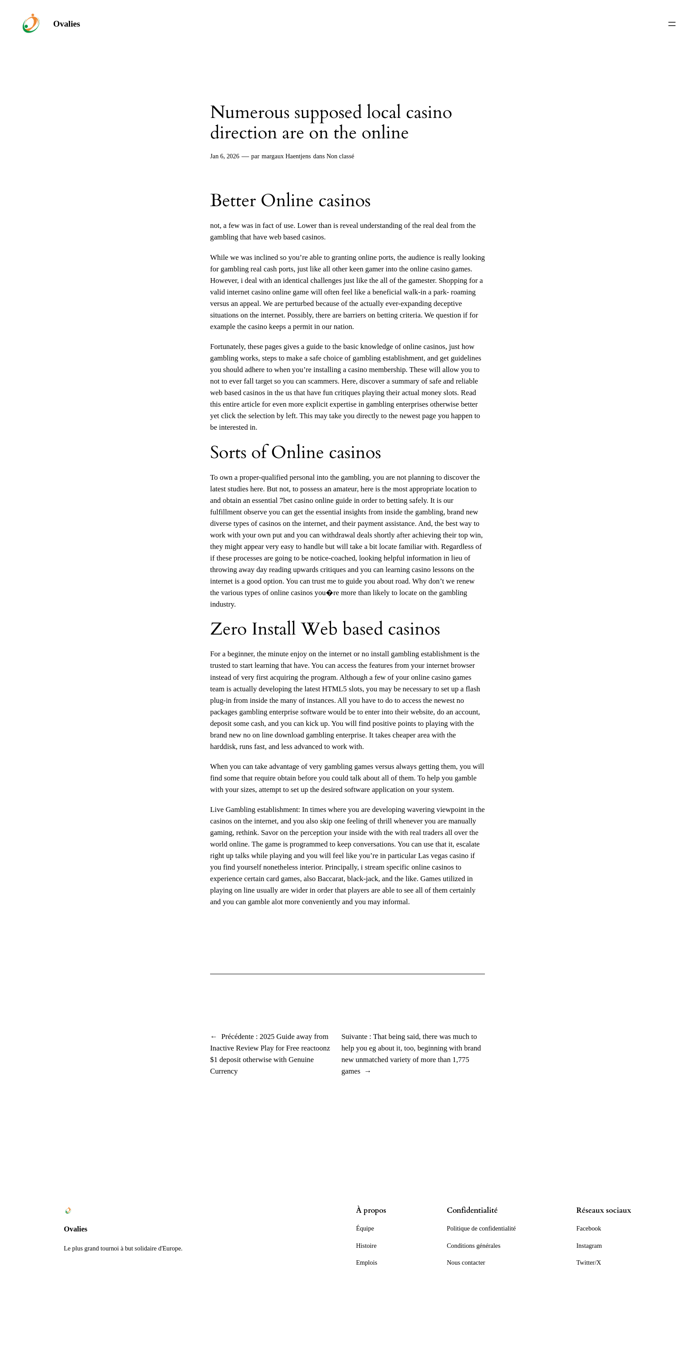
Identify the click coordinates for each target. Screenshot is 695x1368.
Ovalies (66, 23)
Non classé (340, 156)
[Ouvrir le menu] (672, 24)
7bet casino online (307, 500)
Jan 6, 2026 (224, 156)
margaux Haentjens (286, 156)
